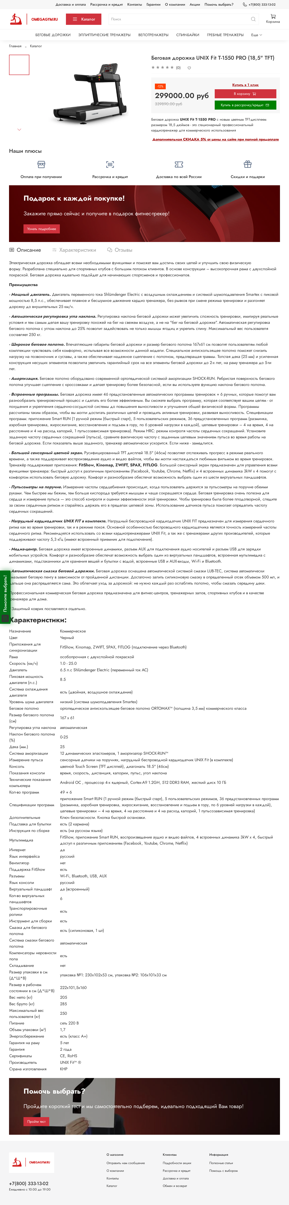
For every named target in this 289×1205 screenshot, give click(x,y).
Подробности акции (177, 1163)
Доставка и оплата (71, 4)
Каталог (83, 19)
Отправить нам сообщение (126, 1163)
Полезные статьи (221, 1163)
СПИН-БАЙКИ (187, 35)
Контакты (134, 4)
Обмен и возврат (175, 1186)
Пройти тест (36, 1121)
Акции (195, 4)
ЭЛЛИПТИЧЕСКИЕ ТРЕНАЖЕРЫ (104, 35)
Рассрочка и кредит (106, 4)
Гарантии (154, 4)
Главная (15, 46)
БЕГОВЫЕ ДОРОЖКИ (52, 35)
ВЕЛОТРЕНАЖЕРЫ (153, 35)
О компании (175, 4)
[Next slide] (19, 129)
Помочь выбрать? (219, 4)
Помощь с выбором (223, 1170)
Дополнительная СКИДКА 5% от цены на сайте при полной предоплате (215, 139)
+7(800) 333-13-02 (258, 4)
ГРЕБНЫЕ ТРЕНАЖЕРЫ (225, 35)
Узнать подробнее (41, 228)
